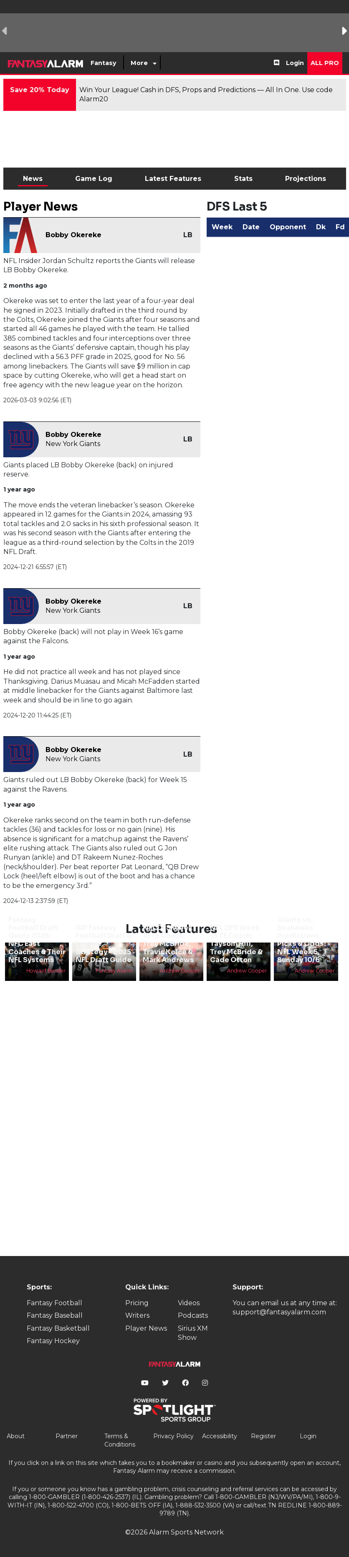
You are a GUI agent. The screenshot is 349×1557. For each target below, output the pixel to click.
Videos (189, 1303)
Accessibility (219, 1436)
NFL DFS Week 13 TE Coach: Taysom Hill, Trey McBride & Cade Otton (236, 943)
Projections (305, 179)
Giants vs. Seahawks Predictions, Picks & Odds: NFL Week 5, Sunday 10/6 (301, 939)
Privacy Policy (173, 1436)
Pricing (137, 1303)
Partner (67, 1436)
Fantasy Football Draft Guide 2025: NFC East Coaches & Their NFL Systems (37, 939)
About (16, 1436)
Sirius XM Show (193, 1332)
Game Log (93, 179)
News (33, 179)
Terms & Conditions (119, 1440)
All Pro (325, 63)
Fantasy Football (54, 1303)
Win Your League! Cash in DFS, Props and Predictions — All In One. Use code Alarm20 (206, 94)
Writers (137, 1315)
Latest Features (173, 179)
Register (263, 1436)
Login (295, 63)
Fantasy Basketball (58, 1328)
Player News (146, 1328)
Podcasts (193, 1315)
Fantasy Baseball (55, 1315)
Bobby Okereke (73, 235)
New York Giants (73, 444)
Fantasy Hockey (53, 1341)
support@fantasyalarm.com (279, 1312)
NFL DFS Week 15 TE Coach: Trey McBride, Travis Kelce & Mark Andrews (168, 943)
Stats (243, 179)
